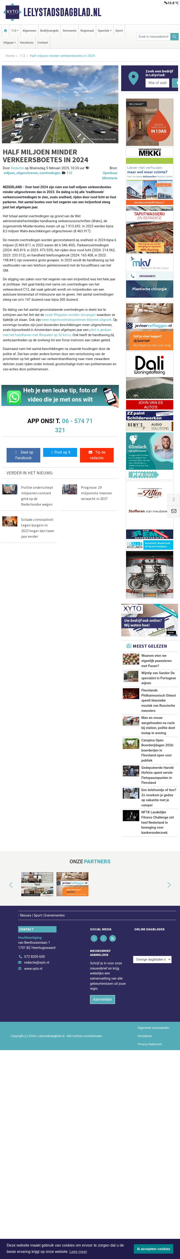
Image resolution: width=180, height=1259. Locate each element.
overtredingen (49, 173)
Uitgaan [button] (8, 42)
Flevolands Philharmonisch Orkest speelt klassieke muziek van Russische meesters (158, 737)
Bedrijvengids (49, 30)
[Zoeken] (174, 36)
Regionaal (87, 30)
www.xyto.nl (33, 1178)
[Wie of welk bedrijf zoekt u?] (157, 83)
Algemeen (29, 30)
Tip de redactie (96, 455)
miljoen (9, 173)
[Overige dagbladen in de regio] (152, 1155)
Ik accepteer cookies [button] (153, 1249)
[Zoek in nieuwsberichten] (153, 36)
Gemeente (69, 30)
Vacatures (27, 42)
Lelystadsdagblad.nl (62, 12)
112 (22, 56)
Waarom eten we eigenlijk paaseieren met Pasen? (156, 661)
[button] (5, 1096)
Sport (119, 30)
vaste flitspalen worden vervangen (70, 315)
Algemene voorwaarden (153, 1236)
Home (10, 56)
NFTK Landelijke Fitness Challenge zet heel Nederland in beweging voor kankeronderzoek (157, 1003)
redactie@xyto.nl (36, 1171)
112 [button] (13, 30)
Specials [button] (103, 30)
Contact (43, 42)
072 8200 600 (34, 1165)
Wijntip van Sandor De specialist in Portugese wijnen (158, 694)
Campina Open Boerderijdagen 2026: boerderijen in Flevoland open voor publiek (157, 848)
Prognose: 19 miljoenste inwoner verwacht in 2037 (96, 493)
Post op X (60, 452)
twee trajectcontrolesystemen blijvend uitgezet (76, 320)
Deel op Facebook (23, 455)
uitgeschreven (27, 173)
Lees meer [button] (78, 1252)
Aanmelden (102, 1208)
